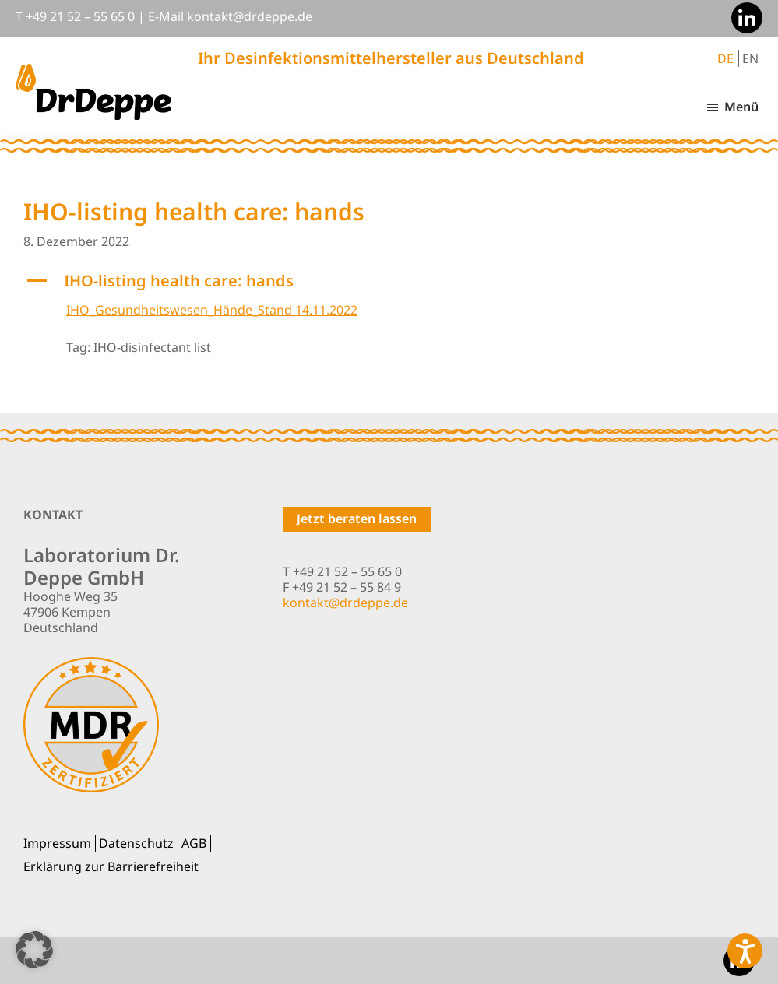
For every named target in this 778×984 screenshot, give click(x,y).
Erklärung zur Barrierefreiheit (111, 866)
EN (750, 58)
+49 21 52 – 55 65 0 (80, 16)
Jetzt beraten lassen (357, 518)
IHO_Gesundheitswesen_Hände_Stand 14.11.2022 (211, 309)
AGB (193, 843)
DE (725, 58)
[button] (389, 281)
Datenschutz (136, 843)
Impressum (57, 843)
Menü (741, 106)
